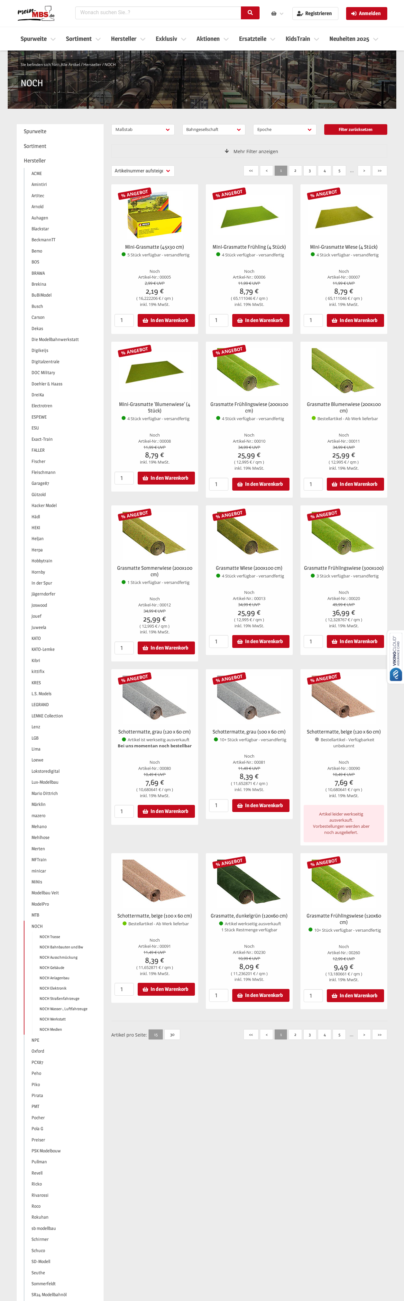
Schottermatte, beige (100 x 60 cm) (154, 916)
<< (251, 170)
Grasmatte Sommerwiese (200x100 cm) (154, 571)
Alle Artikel (70, 64)
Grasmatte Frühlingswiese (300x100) (344, 568)
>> (379, 170)
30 (172, 1034)
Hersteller (92, 64)
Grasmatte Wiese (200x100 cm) (249, 568)
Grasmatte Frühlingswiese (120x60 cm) (344, 919)
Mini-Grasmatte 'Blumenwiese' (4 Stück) (154, 407)
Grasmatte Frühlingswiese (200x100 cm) (249, 407)
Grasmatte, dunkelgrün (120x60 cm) (249, 916)
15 (156, 1034)
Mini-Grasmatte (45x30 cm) (154, 247)
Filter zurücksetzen (355, 129)
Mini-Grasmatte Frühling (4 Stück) (249, 247)
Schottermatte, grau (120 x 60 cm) (154, 732)
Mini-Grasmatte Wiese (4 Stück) (344, 247)
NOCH (110, 64)
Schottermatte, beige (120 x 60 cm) (344, 732)
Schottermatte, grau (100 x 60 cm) (249, 732)
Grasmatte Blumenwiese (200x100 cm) (344, 407)
